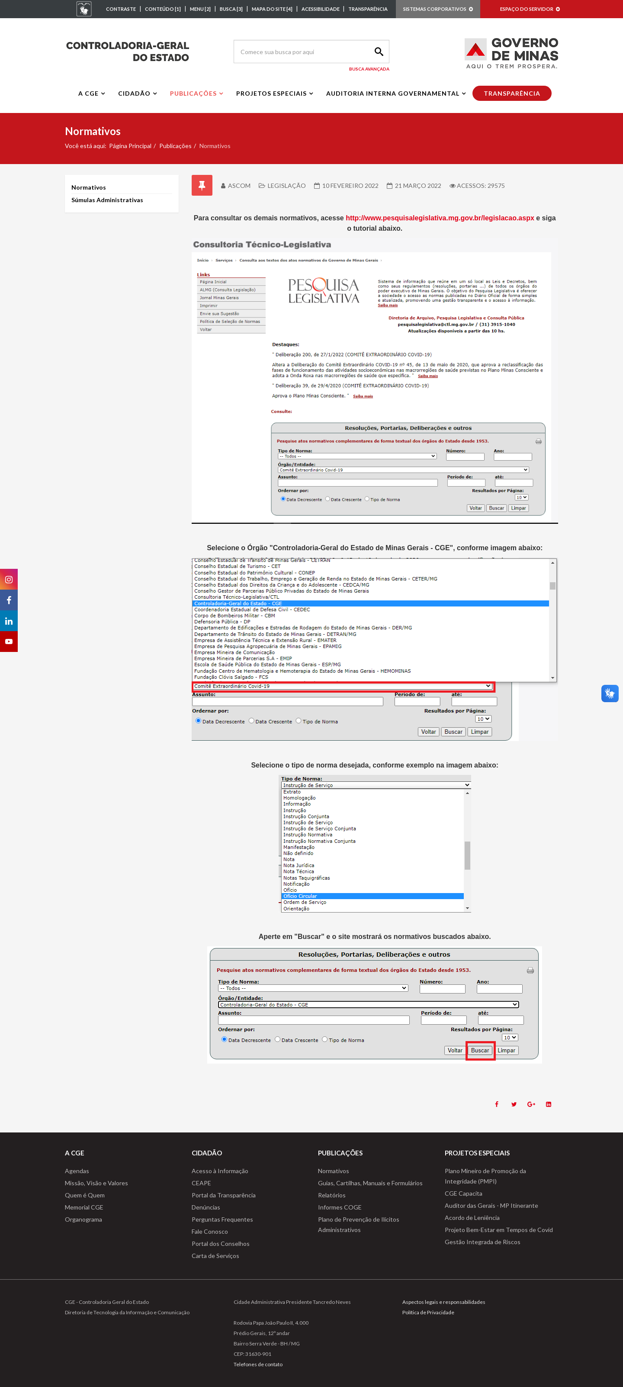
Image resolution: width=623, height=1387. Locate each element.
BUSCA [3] (231, 9)
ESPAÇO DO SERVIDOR (530, 9)
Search (378, 51)
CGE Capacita (463, 1193)
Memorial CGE (84, 1207)
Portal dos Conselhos (221, 1243)
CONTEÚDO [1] (163, 9)
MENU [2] (200, 9)
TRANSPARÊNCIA (368, 9)
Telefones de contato (258, 1364)
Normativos (88, 187)
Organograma (83, 1219)
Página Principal (130, 145)
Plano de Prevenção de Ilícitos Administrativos (358, 1224)
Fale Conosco (210, 1231)
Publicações (193, 93)
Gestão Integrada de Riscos (482, 1241)
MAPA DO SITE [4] (272, 9)
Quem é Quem (85, 1195)
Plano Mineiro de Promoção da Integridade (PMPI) (485, 1176)
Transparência (512, 93)
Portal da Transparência (224, 1195)
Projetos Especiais (271, 93)
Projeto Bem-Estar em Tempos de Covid (499, 1229)
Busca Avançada (369, 68)
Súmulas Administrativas (107, 199)
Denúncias (206, 1207)
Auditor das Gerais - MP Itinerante (491, 1205)
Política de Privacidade (428, 1312)
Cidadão (134, 93)
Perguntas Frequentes (222, 1219)
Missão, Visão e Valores (96, 1183)
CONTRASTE (121, 9)
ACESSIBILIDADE (321, 9)
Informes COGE (340, 1207)
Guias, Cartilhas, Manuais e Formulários (370, 1183)
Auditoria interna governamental (392, 93)
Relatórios (332, 1195)
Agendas (77, 1170)
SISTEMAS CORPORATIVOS (438, 9)
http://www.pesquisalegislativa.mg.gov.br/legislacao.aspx (440, 218)
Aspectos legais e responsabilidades (443, 1302)
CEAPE (201, 1183)
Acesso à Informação (220, 1170)
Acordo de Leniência (472, 1217)
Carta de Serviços (215, 1255)
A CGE (88, 93)
